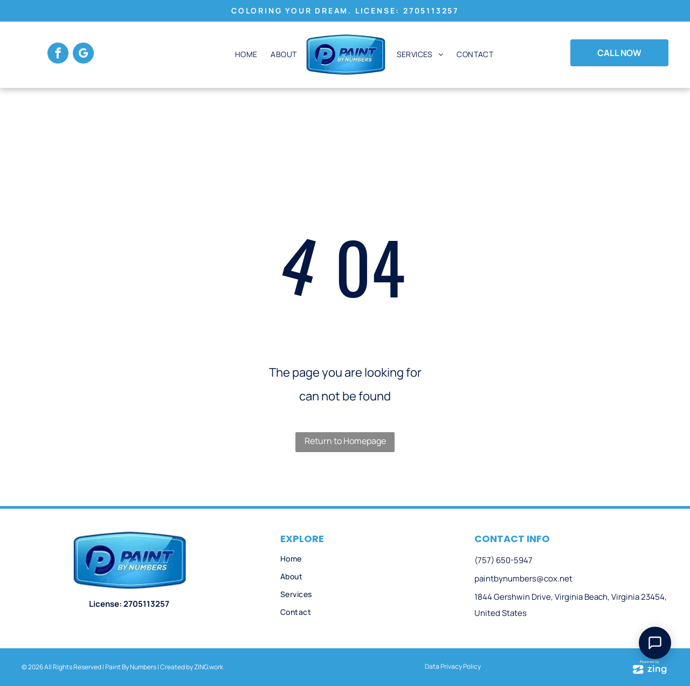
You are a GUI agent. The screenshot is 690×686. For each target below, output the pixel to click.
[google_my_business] (83, 54)
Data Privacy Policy (453, 666)
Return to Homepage (345, 441)
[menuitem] (245, 54)
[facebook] (57, 54)
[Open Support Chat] (655, 643)
